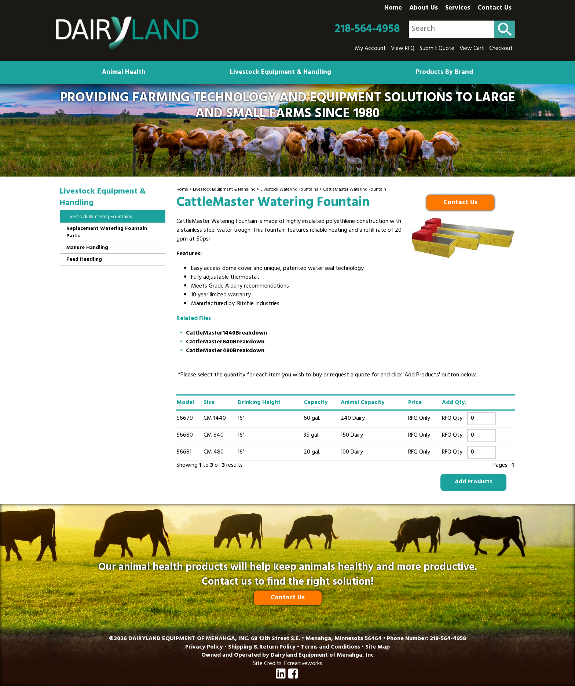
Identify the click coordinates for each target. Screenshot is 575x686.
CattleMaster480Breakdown (225, 351)
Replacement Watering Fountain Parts (106, 232)
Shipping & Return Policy (262, 647)
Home (393, 8)
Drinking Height (259, 402)
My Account (370, 48)
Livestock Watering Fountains (289, 190)
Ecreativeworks (303, 663)
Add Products (473, 482)
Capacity (316, 402)
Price (415, 402)
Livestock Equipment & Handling (280, 72)
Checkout (501, 48)
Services (457, 8)
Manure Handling (87, 248)
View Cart (471, 48)
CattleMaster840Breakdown (225, 342)
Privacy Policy (204, 647)
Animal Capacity (363, 402)
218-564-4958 (367, 29)
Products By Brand (444, 72)
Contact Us (494, 8)
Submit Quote (437, 48)
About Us (423, 8)
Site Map (377, 647)
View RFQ (402, 48)
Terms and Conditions (330, 647)
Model (185, 402)
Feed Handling (84, 260)
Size (209, 402)
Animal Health (124, 72)
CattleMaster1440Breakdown (226, 333)
